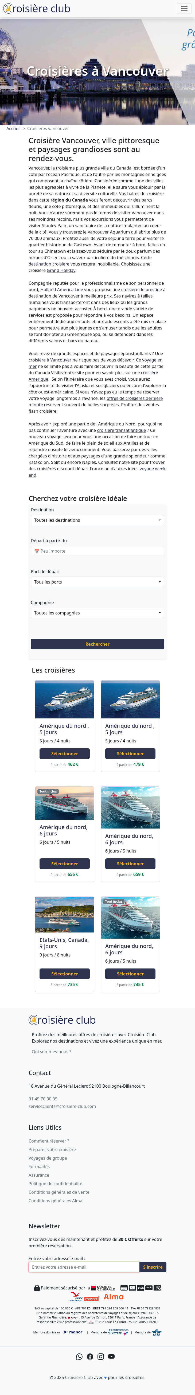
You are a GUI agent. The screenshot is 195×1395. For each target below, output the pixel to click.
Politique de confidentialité (55, 1184)
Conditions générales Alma (55, 1201)
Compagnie (42, 602)
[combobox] (97, 520)
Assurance (39, 1175)
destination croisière (49, 264)
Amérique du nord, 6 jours (64, 830)
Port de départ (45, 571)
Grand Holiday (61, 270)
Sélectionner (64, 754)
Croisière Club (79, 1377)
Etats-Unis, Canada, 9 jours (64, 943)
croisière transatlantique (121, 430)
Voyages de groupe (48, 1158)
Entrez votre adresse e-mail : (57, 1258)
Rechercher (97, 644)
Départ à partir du (49, 541)
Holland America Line (61, 289)
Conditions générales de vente (59, 1192)
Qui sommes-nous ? (51, 1052)
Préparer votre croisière (52, 1149)
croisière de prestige (141, 289)
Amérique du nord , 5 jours (64, 729)
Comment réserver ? (49, 1141)
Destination (42, 510)
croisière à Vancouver (50, 360)
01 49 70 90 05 (43, 1099)
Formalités (39, 1166)
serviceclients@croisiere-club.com (62, 1106)
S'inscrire (153, 1267)
